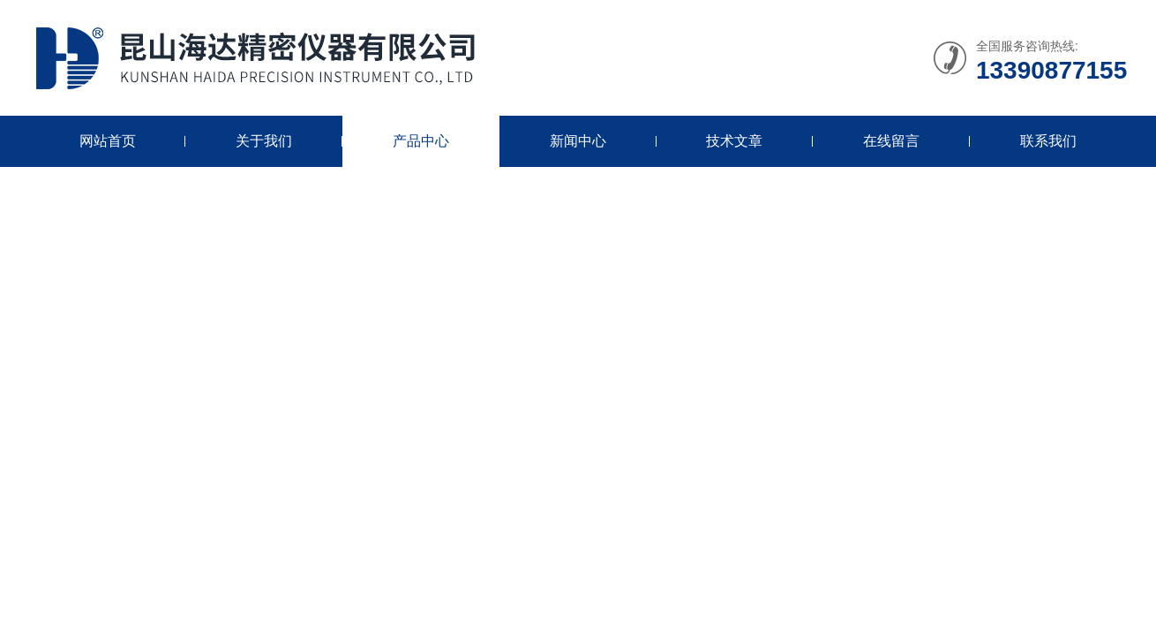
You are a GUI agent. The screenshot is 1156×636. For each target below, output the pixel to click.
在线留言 (891, 140)
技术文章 (734, 140)
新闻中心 (578, 140)
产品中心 (421, 140)
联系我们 (1048, 140)
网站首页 (107, 140)
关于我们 (264, 140)
